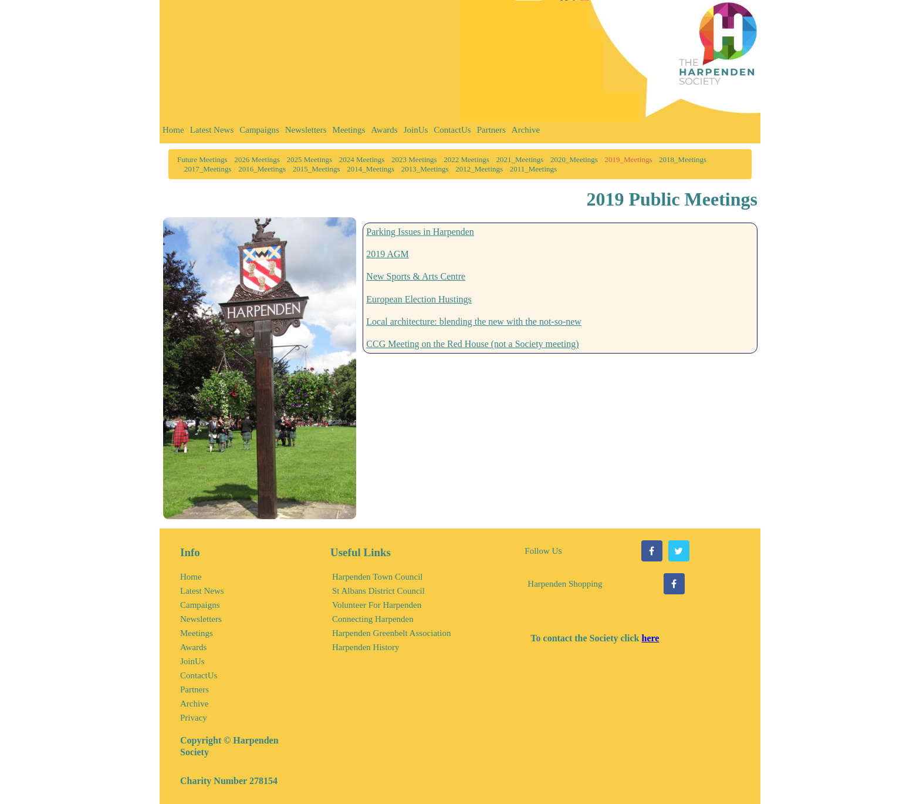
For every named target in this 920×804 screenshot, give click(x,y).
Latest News (212, 129)
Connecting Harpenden (373, 619)
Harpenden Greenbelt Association (391, 633)
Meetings (349, 129)
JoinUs (416, 129)
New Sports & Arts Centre (415, 276)
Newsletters (306, 129)
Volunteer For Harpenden (376, 605)
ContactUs (452, 129)
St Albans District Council (378, 591)
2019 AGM (387, 254)
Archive (526, 129)
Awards (384, 129)
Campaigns (259, 129)
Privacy (193, 717)
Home (173, 129)
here (650, 638)
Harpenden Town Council (377, 576)
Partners (491, 129)
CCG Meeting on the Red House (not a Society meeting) (472, 344)
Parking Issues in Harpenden (420, 232)
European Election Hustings (419, 299)
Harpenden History (366, 647)
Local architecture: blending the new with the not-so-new (473, 322)
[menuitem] (173, 132)
